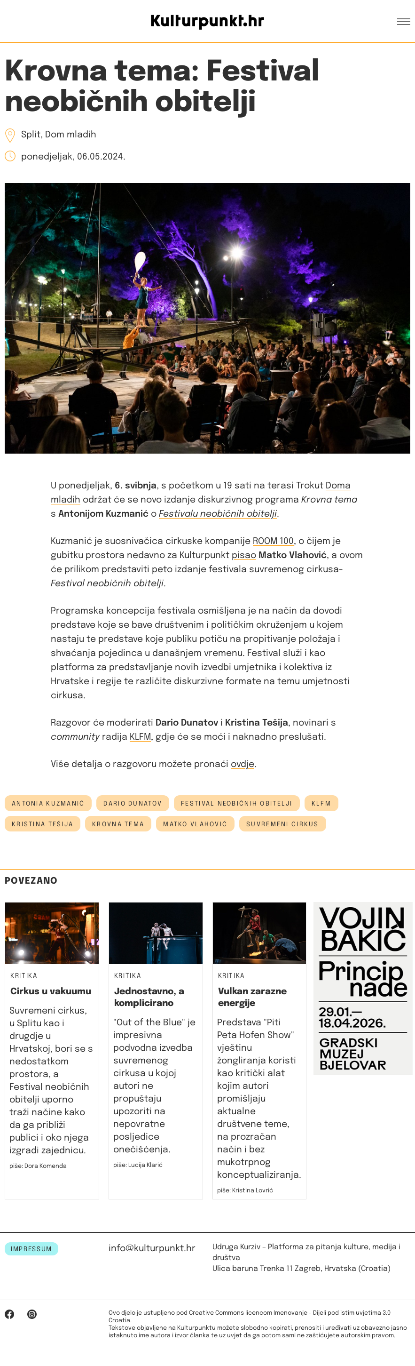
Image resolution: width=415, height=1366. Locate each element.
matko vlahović (195, 824)
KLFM (140, 737)
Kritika (24, 976)
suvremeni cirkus (282, 824)
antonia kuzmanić (48, 803)
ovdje (242, 764)
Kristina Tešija (42, 824)
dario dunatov (132, 803)
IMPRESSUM (31, 1249)
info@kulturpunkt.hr (152, 1248)
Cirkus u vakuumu (50, 991)
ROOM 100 (273, 541)
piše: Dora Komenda (38, 1166)
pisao (244, 555)
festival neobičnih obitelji (237, 803)
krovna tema (118, 824)
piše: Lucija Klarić (138, 1165)
